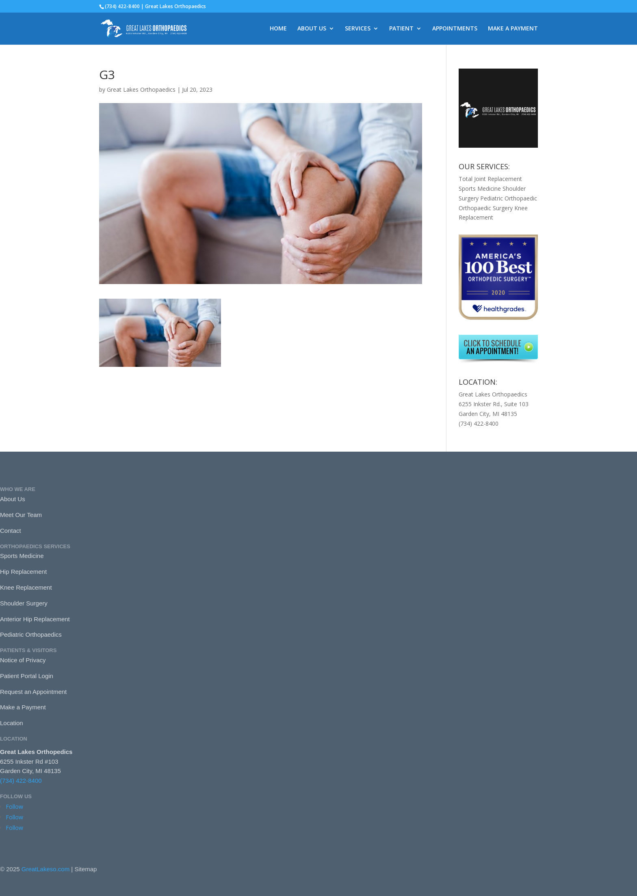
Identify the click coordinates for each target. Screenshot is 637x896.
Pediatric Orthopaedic (508, 198)
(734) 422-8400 (21, 780)
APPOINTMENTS (454, 29)
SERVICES (357, 29)
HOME (278, 29)
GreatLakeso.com (45, 869)
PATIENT (401, 29)
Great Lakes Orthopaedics (141, 89)
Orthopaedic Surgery (486, 208)
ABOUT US (311, 29)
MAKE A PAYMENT (513, 29)
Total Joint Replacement (490, 179)
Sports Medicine (480, 188)
